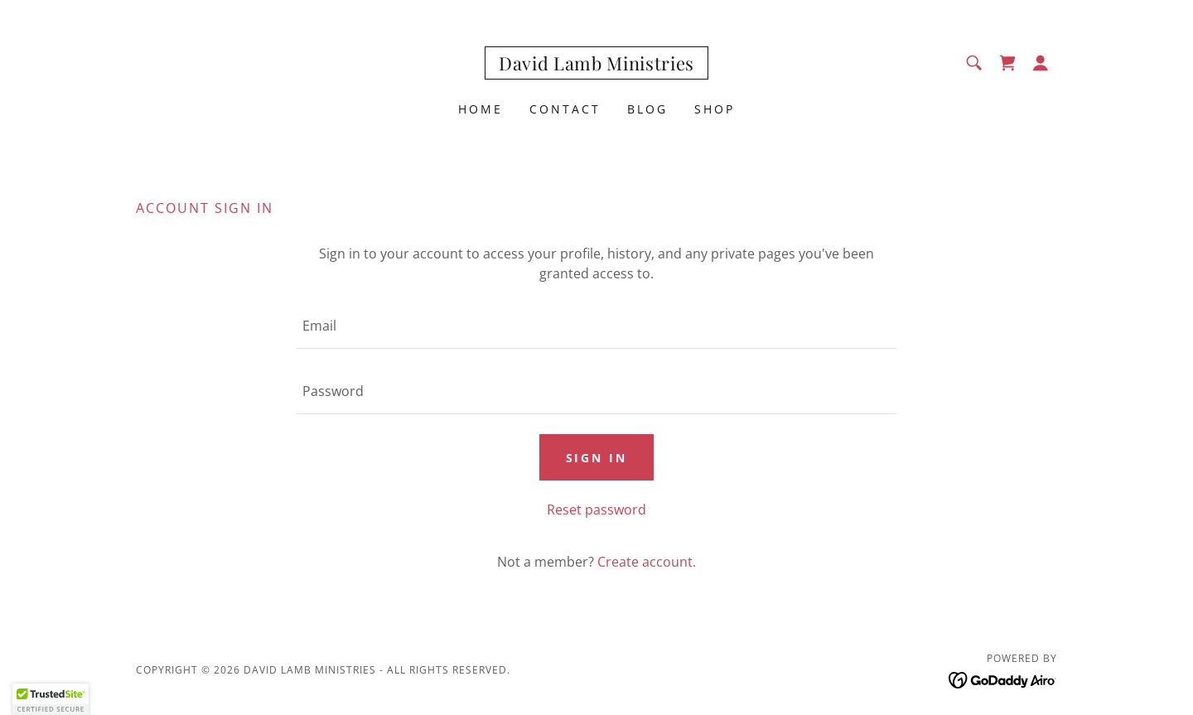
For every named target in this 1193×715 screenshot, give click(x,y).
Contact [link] (565, 109)
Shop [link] (714, 109)
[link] (596, 65)
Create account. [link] (646, 562)
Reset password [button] (596, 509)
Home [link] (480, 109)
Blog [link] (647, 109)
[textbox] (596, 326)
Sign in (597, 458)
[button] (1040, 63)
